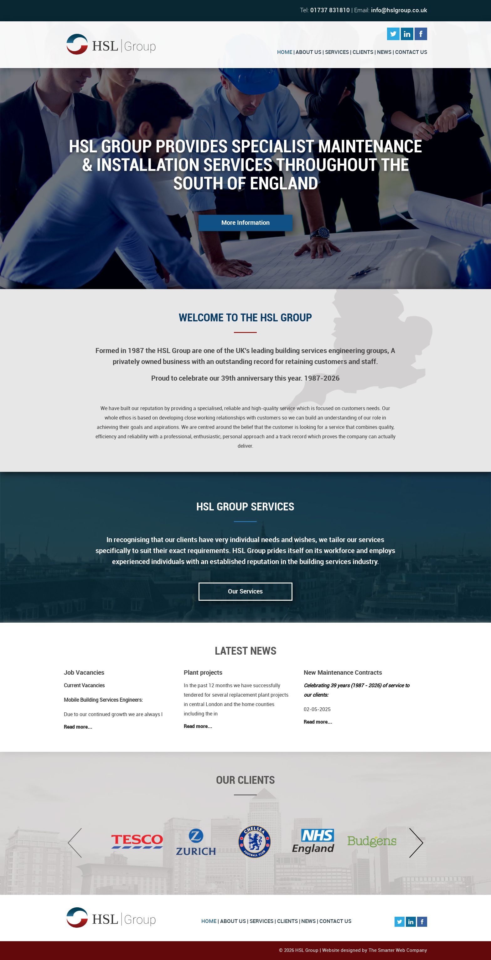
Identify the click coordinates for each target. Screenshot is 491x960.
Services (337, 52)
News (384, 52)
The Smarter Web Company (398, 950)
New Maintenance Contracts (343, 672)
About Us (308, 52)
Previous (75, 843)
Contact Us (411, 52)
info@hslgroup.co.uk (399, 10)
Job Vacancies (84, 672)
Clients (363, 52)
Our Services (245, 591)
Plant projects (203, 672)
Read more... (78, 727)
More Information (245, 222)
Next (416, 843)
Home (284, 52)
